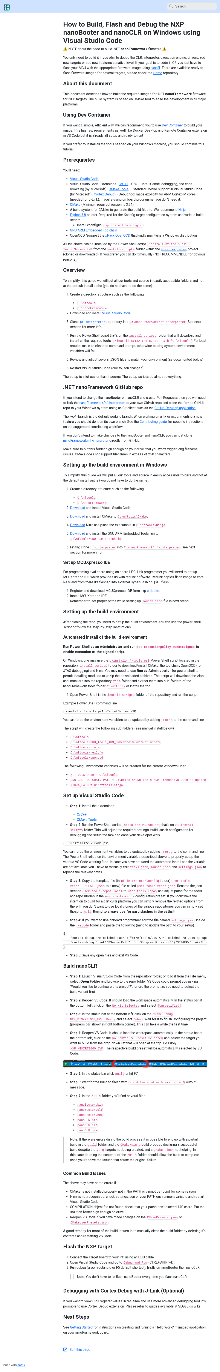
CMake (75, 205)
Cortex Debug (104, 194)
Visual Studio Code (84, 179)
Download (77, 508)
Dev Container (172, 125)
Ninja (182, 210)
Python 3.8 (78, 215)
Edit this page (80, 1350)
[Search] (192, 6)
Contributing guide (153, 422)
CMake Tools (118, 189)
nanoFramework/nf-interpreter (102, 403)
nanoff (155, 68)
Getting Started (81, 1327)
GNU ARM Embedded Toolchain (93, 230)
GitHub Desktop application (175, 408)
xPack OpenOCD (117, 235)
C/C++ (123, 184)
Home (157, 73)
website (153, 591)
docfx (21, 1365)
